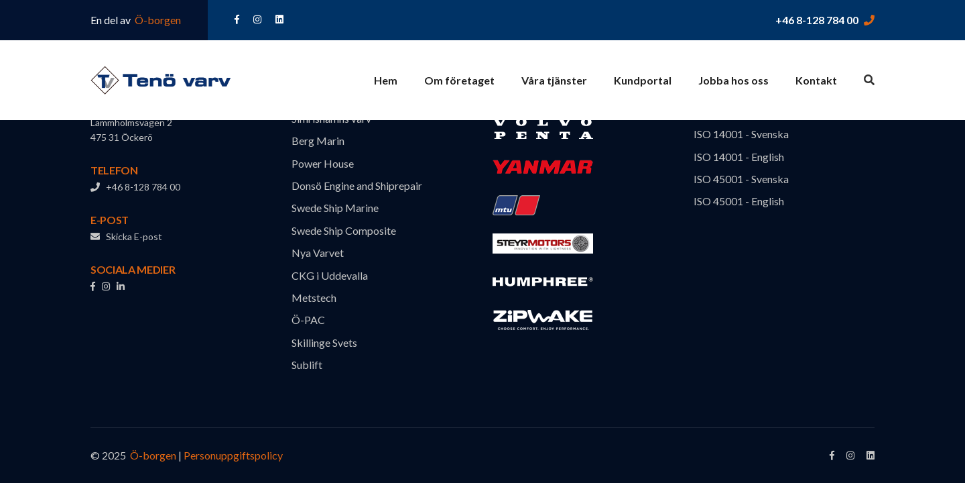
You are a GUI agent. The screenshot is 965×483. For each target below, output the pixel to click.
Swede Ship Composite (344, 230)
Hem (385, 80)
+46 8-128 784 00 (816, 19)
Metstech (314, 297)
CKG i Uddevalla (330, 275)
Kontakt (816, 80)
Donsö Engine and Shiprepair (357, 185)
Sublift (307, 364)
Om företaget (459, 80)
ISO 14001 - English (739, 156)
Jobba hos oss (733, 80)
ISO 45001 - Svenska (741, 178)
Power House (323, 163)
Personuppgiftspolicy (233, 455)
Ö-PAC (308, 319)
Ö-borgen (157, 19)
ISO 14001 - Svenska (741, 133)
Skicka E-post (126, 236)
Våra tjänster (554, 80)
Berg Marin (318, 140)
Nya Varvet (318, 252)
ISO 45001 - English (739, 201)
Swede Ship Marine (335, 207)
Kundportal (642, 80)
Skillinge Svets (324, 342)
